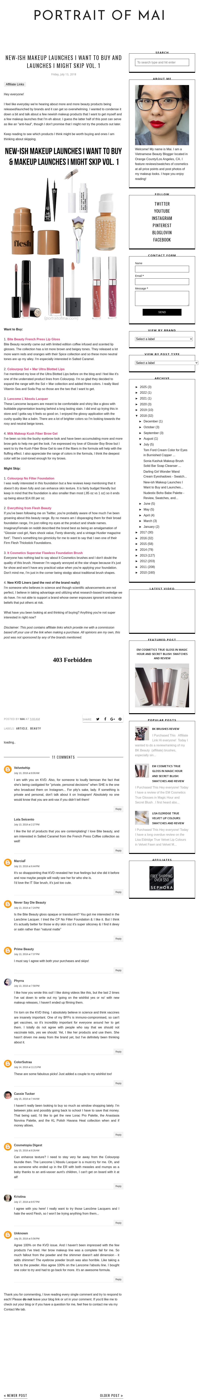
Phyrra (19, 980)
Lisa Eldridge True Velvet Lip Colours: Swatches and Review (168, 818)
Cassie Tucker (24, 1093)
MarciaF (20, 861)
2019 (143, 410)
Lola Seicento (24, 819)
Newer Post (17, 1395)
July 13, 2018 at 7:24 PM (26, 908)
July (146, 444)
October (149, 427)
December (151, 421)
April (147, 515)
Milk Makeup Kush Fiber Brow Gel (32, 433)
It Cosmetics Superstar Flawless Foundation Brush (45, 553)
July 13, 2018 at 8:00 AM (26, 773)
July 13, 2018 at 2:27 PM (26, 824)
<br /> (72, 681)
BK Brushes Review (165, 729)
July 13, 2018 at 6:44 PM (26, 866)
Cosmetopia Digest (28, 1145)
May (146, 509)
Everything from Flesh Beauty (29, 508)
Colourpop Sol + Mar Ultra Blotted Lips (36, 369)
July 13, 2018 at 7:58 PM (26, 986)
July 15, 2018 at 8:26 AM (26, 1150)
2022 (143, 392)
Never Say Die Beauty (30, 902)
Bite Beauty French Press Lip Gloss (33, 339)
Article (22, 728)
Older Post (110, 1395)
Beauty (35, 728)
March (148, 521)
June (147, 503)
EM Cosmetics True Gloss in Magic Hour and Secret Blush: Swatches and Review (162, 654)
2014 (143, 549)
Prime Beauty (24, 949)
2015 (143, 543)
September (151, 433)
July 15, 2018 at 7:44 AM (26, 1099)
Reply (118, 809)
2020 (143, 404)
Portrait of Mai (99, 16)
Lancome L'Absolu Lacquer (27, 398)
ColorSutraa (23, 1062)
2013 (143, 555)
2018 (143, 415)
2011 (143, 567)
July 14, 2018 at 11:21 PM (27, 1067)
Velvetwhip (22, 767)
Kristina (20, 1196)
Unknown (21, 1233)
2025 (143, 387)
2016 (143, 538)
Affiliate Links (15, 84)
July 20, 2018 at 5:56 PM (26, 1238)
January (149, 526)
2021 (143, 398)
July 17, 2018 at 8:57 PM (26, 1202)
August (148, 438)
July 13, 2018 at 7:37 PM (26, 954)
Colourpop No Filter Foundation (30, 478)
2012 (143, 561)
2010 (143, 572)
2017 (143, 532)
